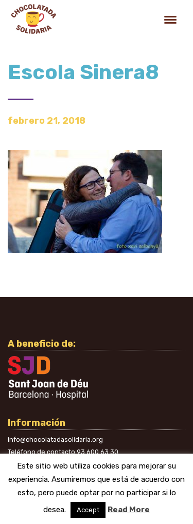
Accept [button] (88, 510)
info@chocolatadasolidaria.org (55, 439)
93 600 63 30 (97, 452)
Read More (129, 509)
